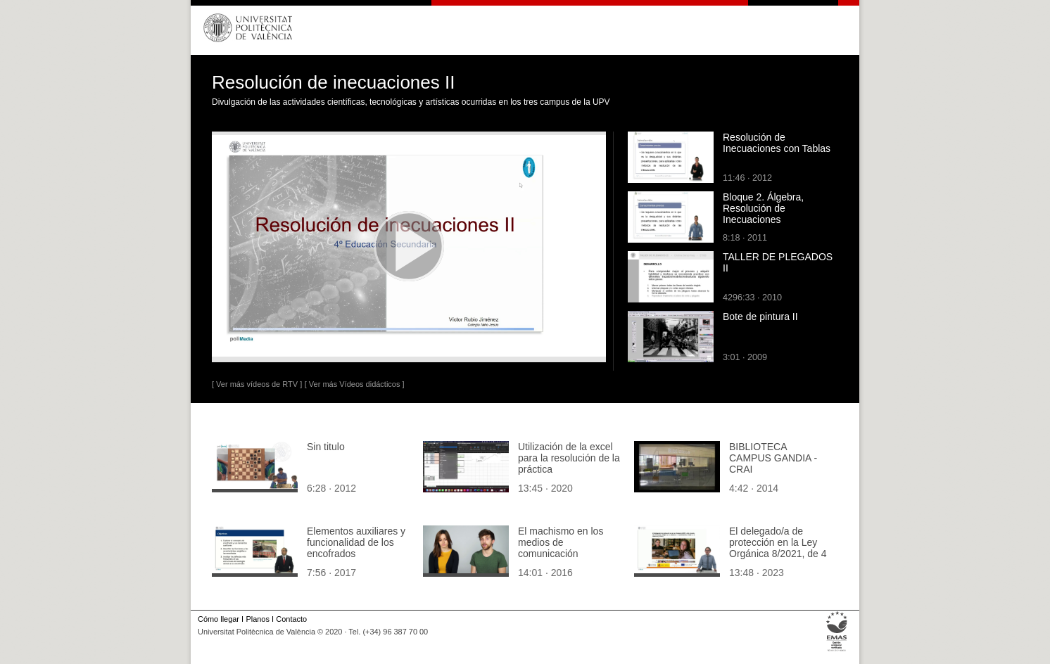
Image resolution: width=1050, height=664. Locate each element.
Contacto (291, 619)
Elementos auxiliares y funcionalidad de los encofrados (356, 542)
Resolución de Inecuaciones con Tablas (776, 143)
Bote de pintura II (760, 316)
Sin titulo (326, 446)
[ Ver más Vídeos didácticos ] (355, 384)
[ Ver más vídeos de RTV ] (257, 384)
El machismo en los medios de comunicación (560, 542)
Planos (257, 619)
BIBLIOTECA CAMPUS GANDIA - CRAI (773, 458)
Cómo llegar (218, 619)
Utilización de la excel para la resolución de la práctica (569, 458)
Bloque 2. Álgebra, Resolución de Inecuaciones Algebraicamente (763, 213)
